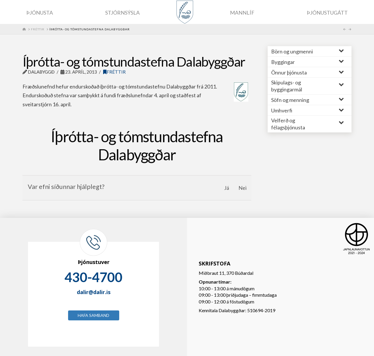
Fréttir (114, 71)
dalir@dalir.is (93, 292)
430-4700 (93, 277)
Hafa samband (93, 315)
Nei (242, 188)
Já (226, 188)
